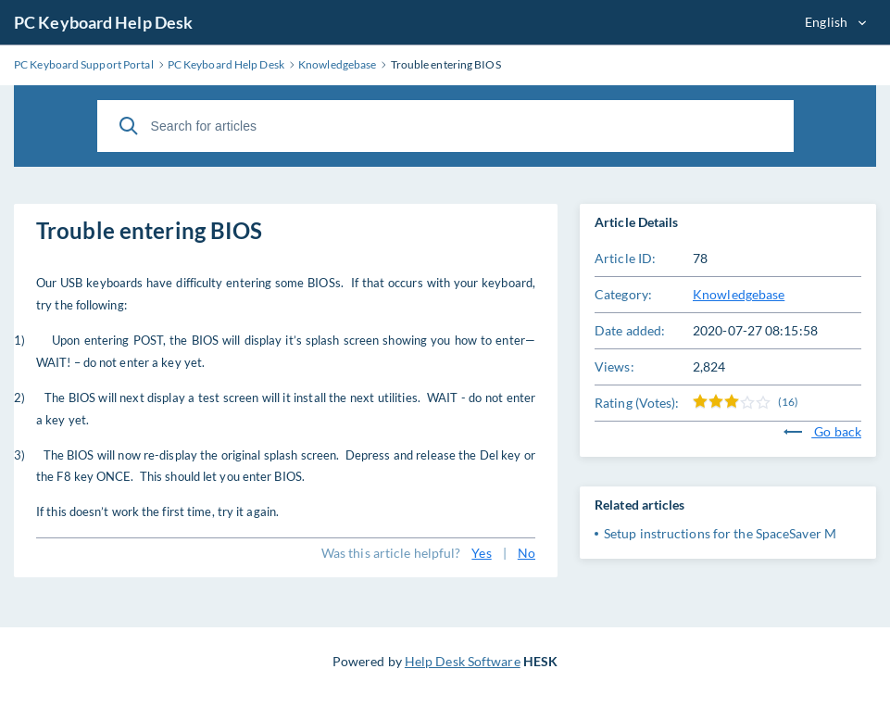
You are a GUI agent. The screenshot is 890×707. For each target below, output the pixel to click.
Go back (822, 431)
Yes (481, 553)
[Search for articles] (445, 126)
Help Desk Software (462, 661)
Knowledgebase (738, 294)
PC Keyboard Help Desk (103, 22)
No (526, 553)
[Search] (128, 126)
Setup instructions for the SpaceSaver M (720, 533)
